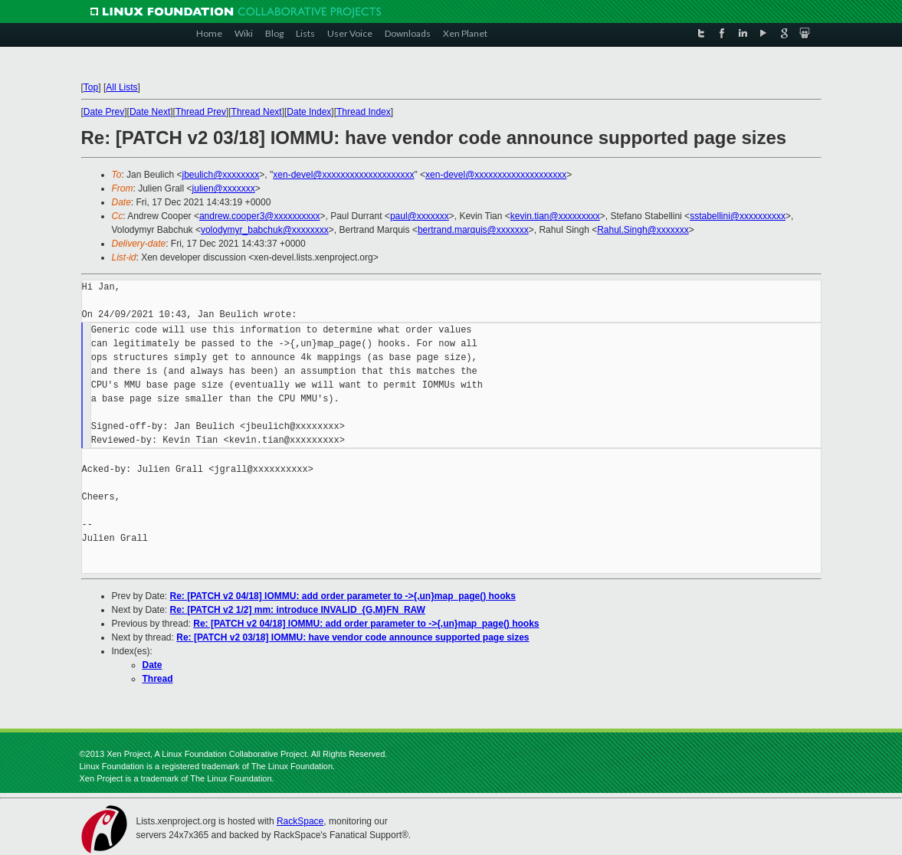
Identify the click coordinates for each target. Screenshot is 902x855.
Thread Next (256, 111)
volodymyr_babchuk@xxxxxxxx (265, 229)
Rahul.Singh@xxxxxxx (643, 229)
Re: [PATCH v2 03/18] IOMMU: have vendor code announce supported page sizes (352, 637)
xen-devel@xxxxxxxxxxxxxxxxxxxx (343, 174)
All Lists (121, 87)
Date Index (309, 111)
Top (91, 87)
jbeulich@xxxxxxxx (220, 174)
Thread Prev (200, 111)
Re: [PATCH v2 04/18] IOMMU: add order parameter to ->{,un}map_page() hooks (343, 596)
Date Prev (104, 111)
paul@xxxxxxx (419, 216)
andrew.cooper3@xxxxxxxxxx (259, 216)
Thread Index (363, 111)
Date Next (150, 111)
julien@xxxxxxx (223, 188)
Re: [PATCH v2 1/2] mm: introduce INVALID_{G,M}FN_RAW (297, 609)
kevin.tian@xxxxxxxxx (555, 216)
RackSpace (300, 821)
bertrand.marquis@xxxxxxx (473, 229)
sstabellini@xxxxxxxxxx (738, 216)
